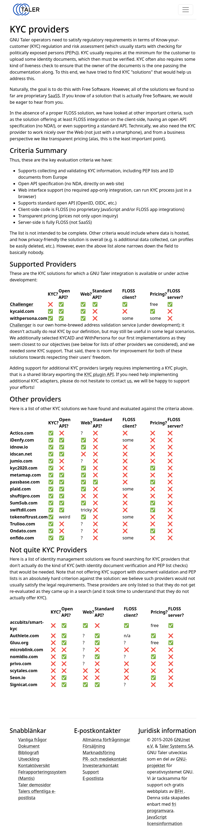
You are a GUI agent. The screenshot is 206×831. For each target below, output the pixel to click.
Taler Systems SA (176, 746)
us (129, 381)
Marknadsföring (99, 752)
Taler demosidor (34, 785)
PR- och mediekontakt (105, 759)
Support (91, 772)
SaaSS (54, 96)
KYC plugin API (99, 374)
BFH (179, 791)
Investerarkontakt (101, 765)
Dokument (28, 746)
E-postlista (93, 778)
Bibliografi (28, 752)
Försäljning (94, 746)
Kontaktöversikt (34, 765)
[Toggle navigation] (185, 9)
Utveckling (28, 759)
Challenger (21, 304)
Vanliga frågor (32, 740)
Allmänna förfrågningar (106, 740)
